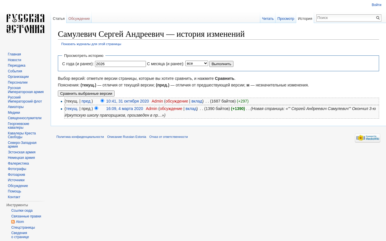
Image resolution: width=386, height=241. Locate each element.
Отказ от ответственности (168, 136)
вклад (196, 101)
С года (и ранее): (78, 63)
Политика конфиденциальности (80, 136)
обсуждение (177, 101)
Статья (58, 18)
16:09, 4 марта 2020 (124, 108)
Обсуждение (79, 18)
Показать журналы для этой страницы (91, 44)
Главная (14, 54)
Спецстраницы (23, 227)
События (15, 71)
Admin (157, 101)
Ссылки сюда (22, 211)
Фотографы (17, 169)
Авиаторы (16, 107)
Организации (18, 77)
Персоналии (18, 82)
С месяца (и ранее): (166, 63)
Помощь (14, 191)
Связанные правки (26, 216)
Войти (376, 5)
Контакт (14, 197)
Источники (16, 180)
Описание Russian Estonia (126, 136)
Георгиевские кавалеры (18, 126)
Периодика (16, 65)
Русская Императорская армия (26, 90)
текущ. (72, 108)
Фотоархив (16, 175)
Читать (268, 18)
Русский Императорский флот (25, 99)
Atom (20, 222)
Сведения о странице (20, 235)
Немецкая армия (21, 158)
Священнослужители (24, 118)
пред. (86, 101)
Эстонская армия (21, 152)
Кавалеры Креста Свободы (22, 135)
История (305, 18)
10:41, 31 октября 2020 (127, 101)
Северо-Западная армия (22, 145)
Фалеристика (18, 163)
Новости (14, 60)
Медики (14, 113)
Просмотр (285, 18)
